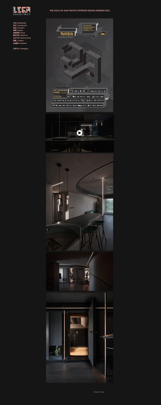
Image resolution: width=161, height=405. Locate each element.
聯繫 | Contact (18, 40)
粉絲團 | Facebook (19, 43)
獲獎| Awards (18, 30)
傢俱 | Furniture (18, 28)
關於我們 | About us (20, 35)
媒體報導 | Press (19, 33)
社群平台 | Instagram (20, 49)
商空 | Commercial (20, 25)
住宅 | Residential (19, 23)
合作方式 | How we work (22, 38)
